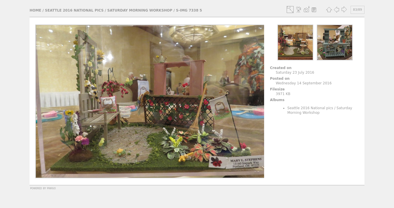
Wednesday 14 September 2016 (304, 83)
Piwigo (51, 188)
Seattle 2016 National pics (74, 10)
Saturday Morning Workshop (139, 10)
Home (35, 10)
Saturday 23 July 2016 (295, 72)
